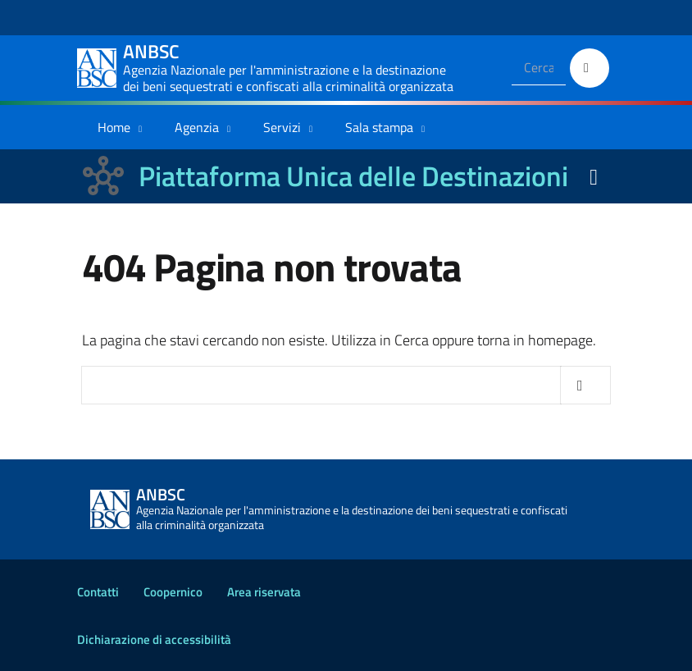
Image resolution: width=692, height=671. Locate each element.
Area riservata (264, 591)
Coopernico (173, 591)
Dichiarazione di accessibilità (154, 639)
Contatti (98, 591)
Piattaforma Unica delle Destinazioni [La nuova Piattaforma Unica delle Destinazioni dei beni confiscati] (353, 176)
